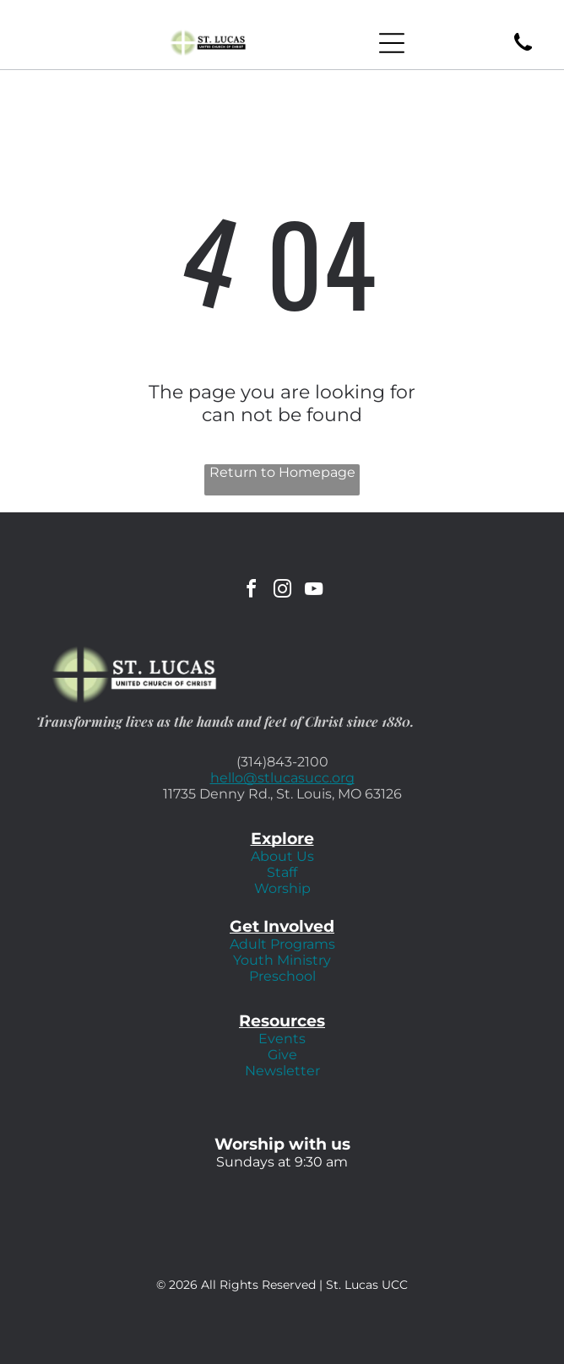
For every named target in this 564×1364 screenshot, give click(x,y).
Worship (282, 888)
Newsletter (282, 1071)
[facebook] (250, 591)
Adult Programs (282, 944)
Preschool (282, 976)
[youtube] (313, 591)
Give (282, 1055)
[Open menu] (391, 43)
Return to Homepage (282, 472)
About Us (282, 856)
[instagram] (282, 591)
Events (282, 1039)
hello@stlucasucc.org (282, 778)
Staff (282, 872)
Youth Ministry (282, 960)
